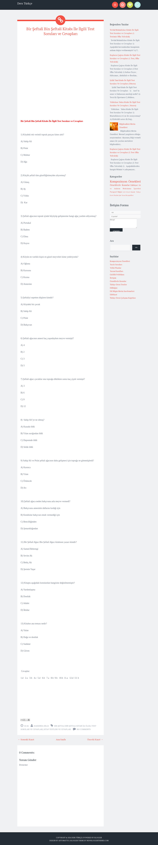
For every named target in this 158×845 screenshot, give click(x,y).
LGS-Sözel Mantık (129, 192)
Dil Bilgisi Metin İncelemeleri (122, 291)
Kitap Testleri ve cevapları (57, 729)
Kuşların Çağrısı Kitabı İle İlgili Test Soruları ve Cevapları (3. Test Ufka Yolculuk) (125, 152)
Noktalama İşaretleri (132, 188)
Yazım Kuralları (116, 271)
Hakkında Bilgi (41, 725)
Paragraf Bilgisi (116, 192)
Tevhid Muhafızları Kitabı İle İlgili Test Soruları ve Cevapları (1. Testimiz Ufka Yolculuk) (124, 33)
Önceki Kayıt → (95, 739)
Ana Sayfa (61, 739)
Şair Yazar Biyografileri (126, 195)
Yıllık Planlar (115, 268)
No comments (84, 729)
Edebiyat (134, 185)
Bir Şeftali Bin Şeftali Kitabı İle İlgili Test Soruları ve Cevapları (60, 31)
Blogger (98, 837)
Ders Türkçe (24, 3)
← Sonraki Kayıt (26, 739)
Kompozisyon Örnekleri (125, 181)
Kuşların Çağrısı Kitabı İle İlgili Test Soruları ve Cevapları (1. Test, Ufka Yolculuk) (125, 58)
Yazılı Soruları (116, 264)
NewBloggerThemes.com (98, 840)
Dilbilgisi (113, 288)
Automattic (64, 840)
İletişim (113, 278)
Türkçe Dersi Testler (118, 284)
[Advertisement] (60, 55)
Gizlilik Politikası (117, 274)
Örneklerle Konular (120, 184)
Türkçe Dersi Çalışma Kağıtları (123, 298)
